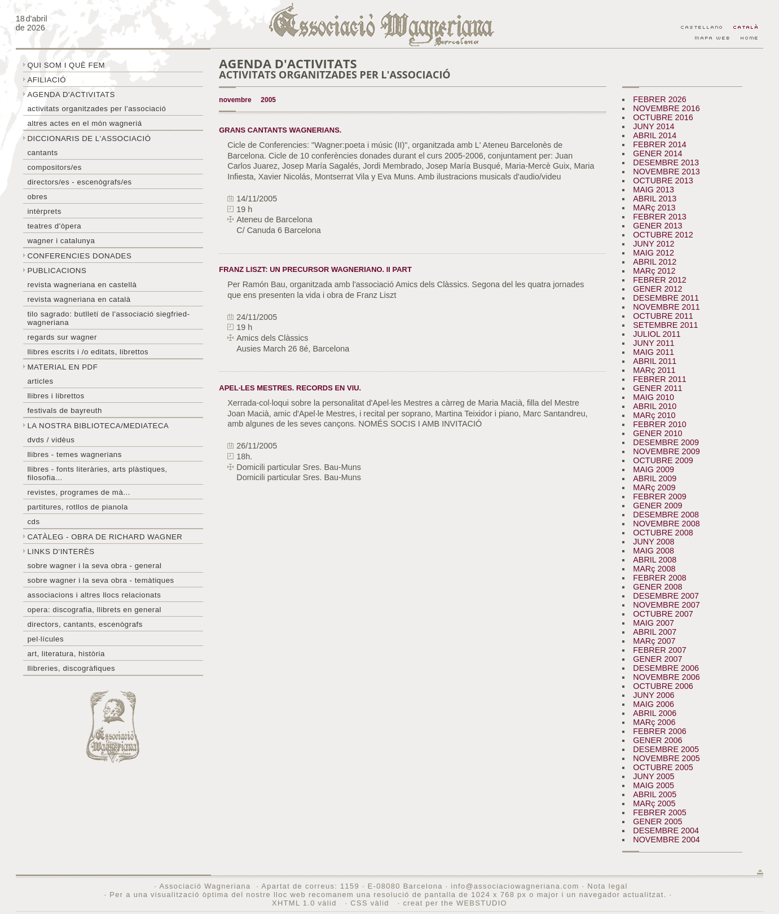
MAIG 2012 (653, 252)
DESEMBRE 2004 (666, 830)
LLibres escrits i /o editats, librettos (87, 352)
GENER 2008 (657, 586)
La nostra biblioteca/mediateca (98, 425)
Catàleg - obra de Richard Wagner (104, 537)
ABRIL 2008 (654, 559)
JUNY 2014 (653, 126)
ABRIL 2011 (654, 361)
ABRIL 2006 (654, 713)
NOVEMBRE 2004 (666, 839)
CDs (33, 521)
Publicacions (56, 270)
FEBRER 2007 (659, 649)
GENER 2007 (657, 658)
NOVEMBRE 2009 (666, 451)
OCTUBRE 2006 (663, 686)
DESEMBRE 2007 (666, 595)
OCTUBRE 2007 (663, 613)
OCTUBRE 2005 (663, 767)
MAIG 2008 (653, 550)
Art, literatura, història (66, 653)
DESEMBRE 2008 (666, 514)
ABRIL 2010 (654, 406)
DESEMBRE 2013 (666, 162)
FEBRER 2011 (659, 379)
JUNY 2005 (653, 776)
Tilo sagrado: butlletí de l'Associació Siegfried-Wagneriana (108, 318)
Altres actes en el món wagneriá (84, 123)
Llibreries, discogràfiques (71, 668)
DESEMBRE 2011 (666, 297)
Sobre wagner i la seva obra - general (94, 565)
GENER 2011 (657, 388)
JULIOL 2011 (656, 334)
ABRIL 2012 (654, 261)
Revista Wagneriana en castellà (82, 284)
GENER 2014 (657, 153)
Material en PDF (62, 367)
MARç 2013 (654, 207)
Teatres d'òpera (54, 226)
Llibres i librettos (55, 396)
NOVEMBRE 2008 (666, 523)
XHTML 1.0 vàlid (306, 903)
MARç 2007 (654, 640)
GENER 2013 (657, 225)
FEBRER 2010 (659, 424)
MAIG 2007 (653, 622)
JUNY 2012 (653, 243)
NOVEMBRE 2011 (666, 306)
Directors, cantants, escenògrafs (85, 624)
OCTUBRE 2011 (663, 315)
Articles (40, 381)
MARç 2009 (654, 487)
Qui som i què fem (66, 65)
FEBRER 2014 (659, 144)
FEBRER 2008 (659, 577)
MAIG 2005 (653, 785)
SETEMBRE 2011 (665, 324)
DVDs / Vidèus (50, 440)
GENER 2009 (657, 505)
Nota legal (607, 886)
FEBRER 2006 (659, 731)
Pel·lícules (45, 639)
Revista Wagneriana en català (78, 299)
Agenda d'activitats (71, 94)
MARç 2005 (654, 803)
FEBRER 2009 (659, 496)
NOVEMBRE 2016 (666, 108)
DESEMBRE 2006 (666, 668)
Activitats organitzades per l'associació (96, 108)
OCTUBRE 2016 (663, 117)
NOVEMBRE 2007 (666, 604)
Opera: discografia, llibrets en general (94, 609)
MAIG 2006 (653, 704)
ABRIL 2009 (654, 478)
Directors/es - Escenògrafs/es (79, 182)
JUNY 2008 (653, 541)
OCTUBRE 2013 (663, 180)
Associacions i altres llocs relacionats (94, 595)
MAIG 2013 (653, 189)
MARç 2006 (654, 722)
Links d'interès (60, 551)
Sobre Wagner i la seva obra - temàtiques (100, 580)
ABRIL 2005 (654, 794)
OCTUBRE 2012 (663, 234)
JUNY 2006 (653, 695)
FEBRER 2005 (659, 812)
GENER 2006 (657, 740)
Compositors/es (54, 167)
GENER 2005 (657, 821)
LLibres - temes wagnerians (74, 454)
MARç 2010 (654, 415)
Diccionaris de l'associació (89, 138)
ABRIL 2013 (654, 198)
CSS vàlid (370, 903)
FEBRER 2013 (659, 216)
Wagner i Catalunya (61, 240)
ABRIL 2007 (654, 631)
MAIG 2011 (653, 352)
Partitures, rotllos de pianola (77, 507)
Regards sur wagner (62, 337)
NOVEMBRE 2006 (666, 677)
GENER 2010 (657, 433)
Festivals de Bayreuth (64, 410)
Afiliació (46, 80)
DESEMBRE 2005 (666, 749)
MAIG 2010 (653, 397)
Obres (37, 196)
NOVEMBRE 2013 (666, 171)
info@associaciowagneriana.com (515, 886)
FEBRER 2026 (659, 99)
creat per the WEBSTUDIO (455, 903)
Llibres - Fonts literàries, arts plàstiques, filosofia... (97, 473)
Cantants (42, 152)
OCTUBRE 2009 (663, 460)
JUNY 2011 (653, 343)
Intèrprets (44, 211)
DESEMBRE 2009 (666, 442)
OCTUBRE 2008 (663, 532)
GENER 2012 (657, 288)
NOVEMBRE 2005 (666, 758)
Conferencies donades (79, 256)
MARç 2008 (654, 568)
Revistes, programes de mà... (78, 492)
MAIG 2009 (653, 469)
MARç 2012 (654, 270)
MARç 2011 (654, 370)
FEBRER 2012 (659, 279)
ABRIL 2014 (654, 135)
